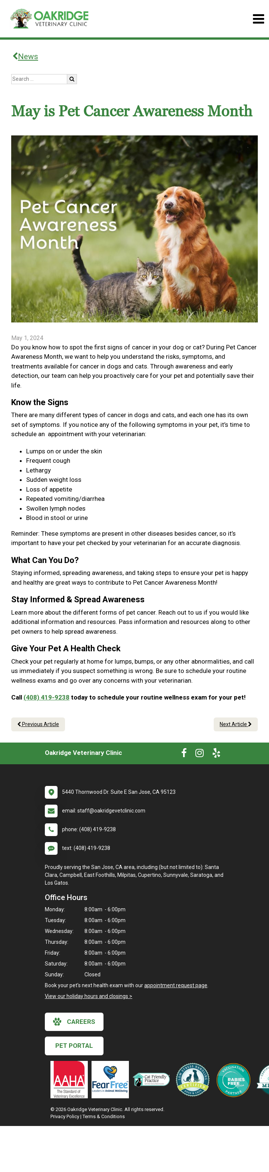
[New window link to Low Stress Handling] (194, 1079)
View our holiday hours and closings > (88, 996)
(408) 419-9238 (46, 697)
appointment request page (175, 985)
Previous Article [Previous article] (38, 724)
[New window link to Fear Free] (112, 1079)
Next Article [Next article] (236, 724)
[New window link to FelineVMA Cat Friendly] (153, 1079)
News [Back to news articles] (25, 56)
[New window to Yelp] (216, 755)
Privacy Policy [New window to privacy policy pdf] (64, 1116)
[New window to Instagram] (199, 755)
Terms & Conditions (104, 1116)
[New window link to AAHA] (71, 1079)
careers (74, 1022)
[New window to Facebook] (184, 755)
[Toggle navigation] (258, 18)
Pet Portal (74, 1045)
